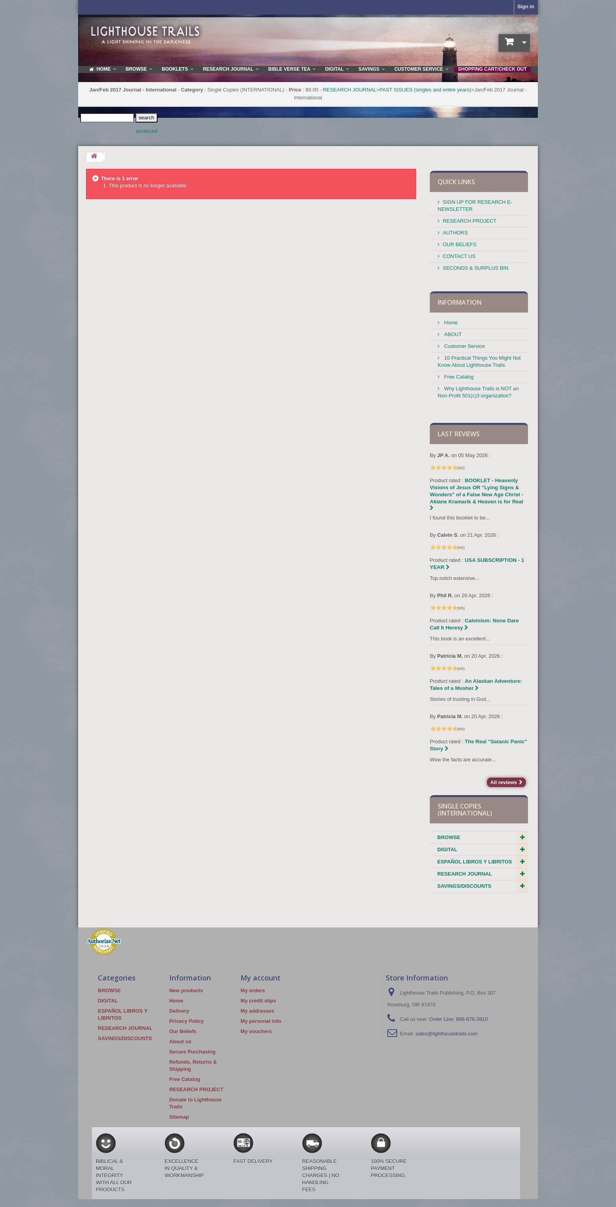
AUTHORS (455, 233)
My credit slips (258, 1001)
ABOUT (452, 334)
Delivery (179, 1011)
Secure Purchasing (192, 1052)
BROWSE (448, 837)
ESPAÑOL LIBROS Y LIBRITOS (474, 862)
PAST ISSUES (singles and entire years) (425, 90)
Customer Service (464, 346)
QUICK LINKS (456, 181)
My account (260, 977)
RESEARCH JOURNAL (350, 90)
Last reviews (459, 434)
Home (450, 323)
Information (460, 302)
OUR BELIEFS (460, 244)
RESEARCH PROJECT (470, 221)
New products (186, 990)
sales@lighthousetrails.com (446, 1034)
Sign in (525, 6)
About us (180, 1041)
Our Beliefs (182, 1031)
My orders (252, 990)
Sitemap (179, 1117)
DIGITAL (447, 849)
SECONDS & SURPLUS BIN (475, 268)
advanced (147, 131)
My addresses (257, 1011)
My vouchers (255, 1031)
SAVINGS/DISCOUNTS (464, 886)
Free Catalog (458, 377)
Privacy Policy (186, 1021)
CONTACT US (459, 256)
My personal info (260, 1021)
